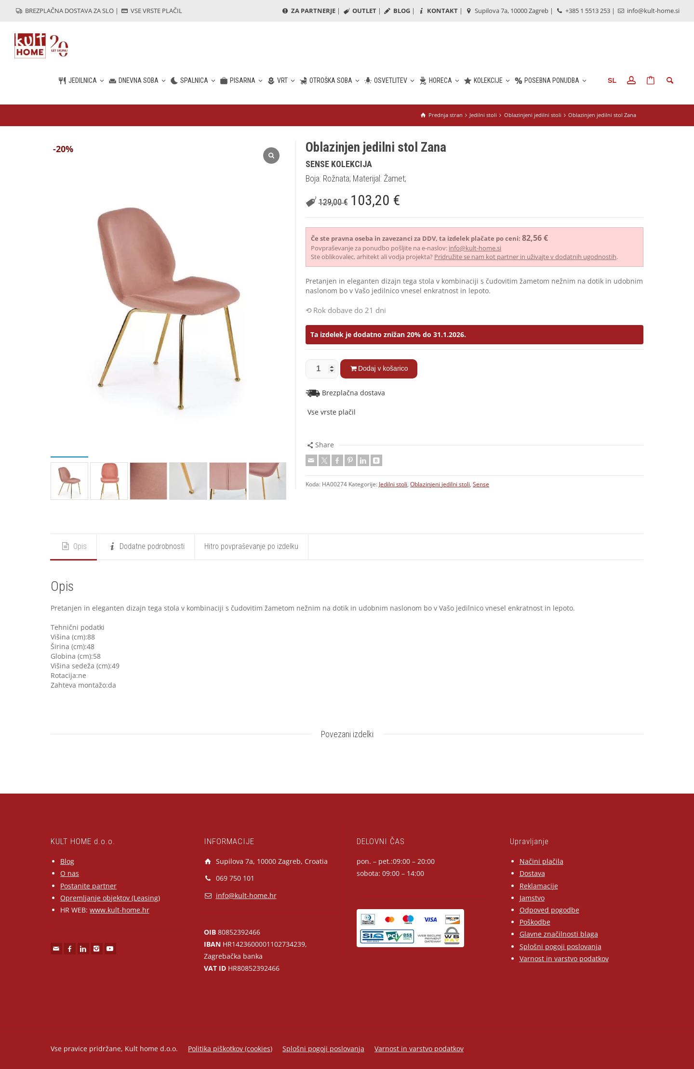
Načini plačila (541, 861)
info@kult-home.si (648, 10)
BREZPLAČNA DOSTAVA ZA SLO (64, 10)
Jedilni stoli (393, 484)
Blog (67, 861)
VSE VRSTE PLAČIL (151, 10)
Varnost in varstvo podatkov (564, 958)
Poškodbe (535, 921)
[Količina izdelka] (322, 368)
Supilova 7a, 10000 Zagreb (506, 10)
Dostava (532, 873)
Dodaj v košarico (383, 368)
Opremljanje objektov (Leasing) (110, 897)
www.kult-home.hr (119, 909)
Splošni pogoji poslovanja (560, 946)
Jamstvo (532, 897)
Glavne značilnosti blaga (559, 934)
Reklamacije (539, 885)
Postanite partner (88, 885)
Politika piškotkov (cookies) (230, 1048)
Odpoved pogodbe (549, 909)
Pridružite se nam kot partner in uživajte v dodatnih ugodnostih (525, 256)
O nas (69, 873)
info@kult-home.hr (246, 895)
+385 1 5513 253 (582, 10)
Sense (481, 484)
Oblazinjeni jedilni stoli (440, 484)
